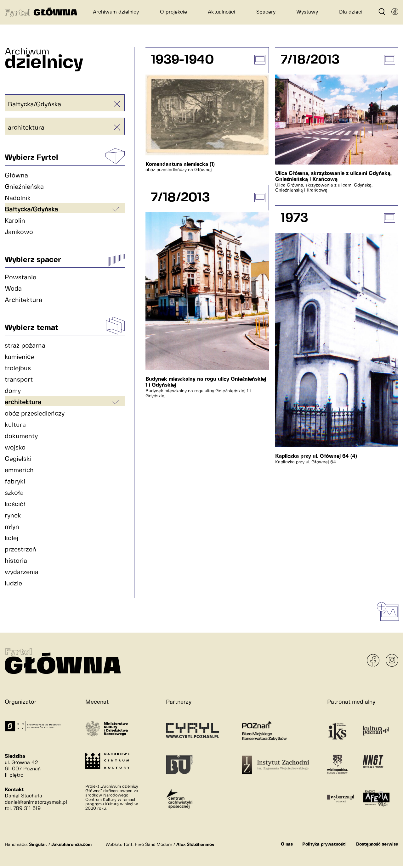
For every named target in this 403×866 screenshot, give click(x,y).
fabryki (15, 482)
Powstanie (20, 278)
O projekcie (173, 12)
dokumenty (21, 436)
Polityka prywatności (324, 844)
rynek (13, 516)
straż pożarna (25, 346)
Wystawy (307, 12)
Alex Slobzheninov (195, 844)
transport (19, 380)
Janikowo (19, 232)
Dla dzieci (350, 12)
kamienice (19, 357)
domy (13, 391)
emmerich (19, 470)
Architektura (23, 300)
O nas (287, 844)
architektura (26, 128)
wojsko (15, 448)
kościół (15, 504)
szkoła (14, 493)
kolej (11, 538)
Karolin (15, 221)
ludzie (13, 584)
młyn (12, 527)
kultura (15, 425)
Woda (13, 289)
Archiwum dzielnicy (116, 12)
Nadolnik (18, 198)
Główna (16, 176)
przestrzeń (20, 550)
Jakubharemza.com (71, 844)
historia (16, 561)
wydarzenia (21, 572)
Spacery (265, 12)
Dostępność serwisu (377, 844)
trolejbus (18, 369)
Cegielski (18, 459)
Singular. (38, 844)
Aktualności (221, 12)
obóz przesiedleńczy (35, 414)
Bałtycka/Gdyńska (34, 105)
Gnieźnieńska (24, 187)
